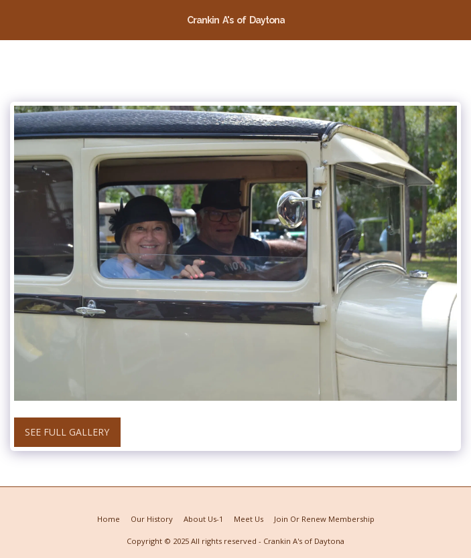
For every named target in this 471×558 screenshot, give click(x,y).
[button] (14, 19)
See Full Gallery (67, 432)
